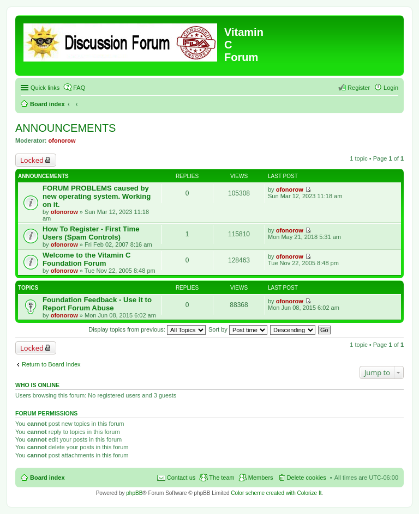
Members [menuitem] (260, 477)
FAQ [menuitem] (79, 87)
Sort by (237, 329)
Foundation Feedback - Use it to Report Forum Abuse (97, 304)
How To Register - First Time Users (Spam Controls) (91, 233)
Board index (47, 104)
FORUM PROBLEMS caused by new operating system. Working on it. (97, 196)
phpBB (134, 493)
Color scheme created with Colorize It (276, 493)
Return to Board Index (51, 364)
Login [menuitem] (391, 87)
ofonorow (62, 140)
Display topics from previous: (147, 329)
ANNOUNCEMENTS (65, 128)
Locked (32, 160)
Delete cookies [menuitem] (306, 477)
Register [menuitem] (359, 87)
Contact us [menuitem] (181, 477)
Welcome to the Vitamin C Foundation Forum (86, 259)
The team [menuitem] (221, 477)
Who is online (37, 385)
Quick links (45, 87)
